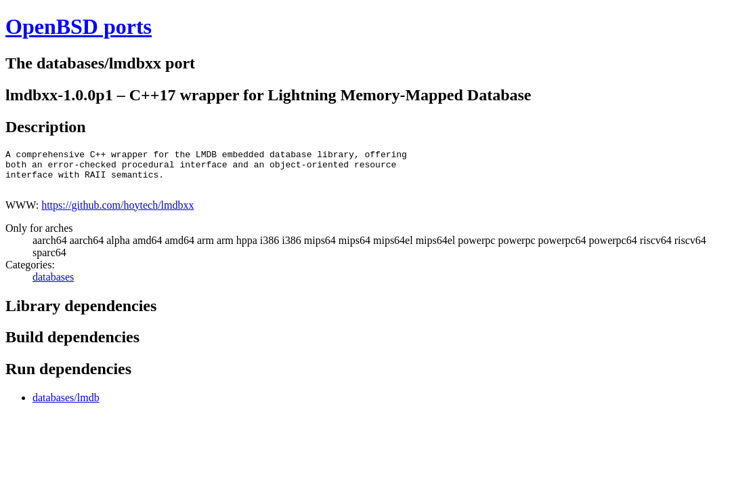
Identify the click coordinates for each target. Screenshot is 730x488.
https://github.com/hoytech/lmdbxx (117, 213)
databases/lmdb (66, 405)
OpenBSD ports (78, 26)
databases (53, 285)
